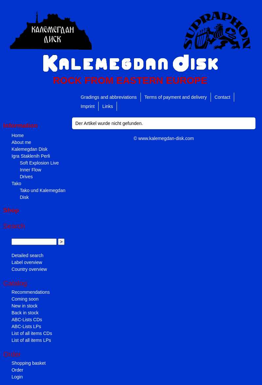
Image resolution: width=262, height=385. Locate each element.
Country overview (29, 269)
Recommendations (30, 292)
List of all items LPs (31, 340)
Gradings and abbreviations (109, 97)
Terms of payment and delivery (175, 97)
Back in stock (24, 312)
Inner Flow (30, 169)
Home (17, 135)
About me (21, 142)
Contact (222, 97)
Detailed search (27, 255)
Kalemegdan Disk (29, 149)
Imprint (88, 106)
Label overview (26, 262)
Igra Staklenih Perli (30, 156)
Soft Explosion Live (39, 163)
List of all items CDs (31, 333)
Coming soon (25, 299)
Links (107, 106)
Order (17, 370)
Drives (26, 176)
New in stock (24, 305)
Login (17, 376)
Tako (16, 183)
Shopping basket (28, 363)
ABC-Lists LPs (26, 326)
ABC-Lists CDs (26, 319)
